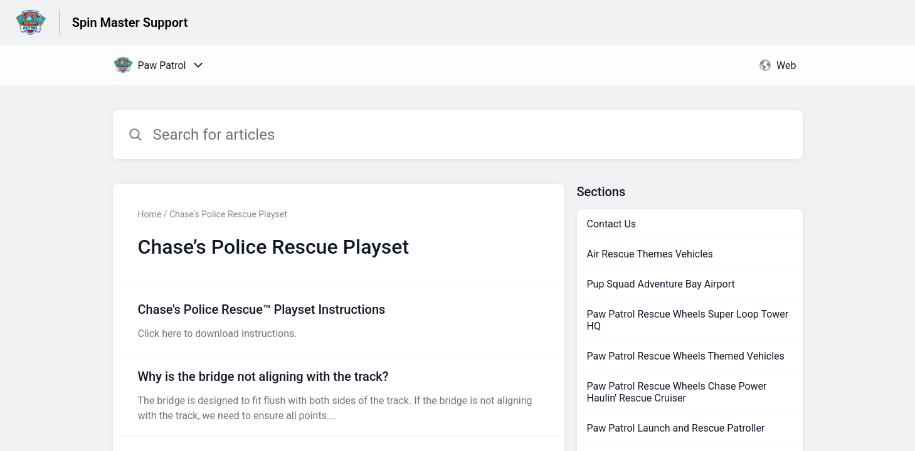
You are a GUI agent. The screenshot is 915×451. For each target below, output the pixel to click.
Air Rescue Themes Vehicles (650, 254)
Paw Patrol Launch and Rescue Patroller (676, 428)
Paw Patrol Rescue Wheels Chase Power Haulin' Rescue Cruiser (677, 392)
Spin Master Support (130, 22)
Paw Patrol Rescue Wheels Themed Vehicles (686, 356)
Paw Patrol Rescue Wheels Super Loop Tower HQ (688, 320)
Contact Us (612, 224)
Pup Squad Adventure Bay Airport (661, 284)
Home (150, 214)
